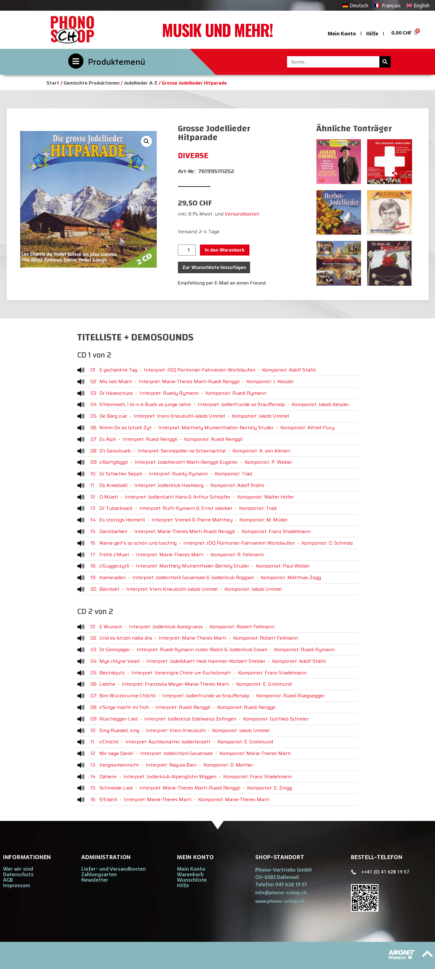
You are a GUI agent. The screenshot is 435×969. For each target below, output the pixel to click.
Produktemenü (116, 61)
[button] (146, 141)
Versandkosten (242, 214)
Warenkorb (190, 874)
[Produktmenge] (187, 250)
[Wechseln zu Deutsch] (355, 5)
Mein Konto (342, 34)
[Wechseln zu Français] (387, 5)
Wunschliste (192, 880)
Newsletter (94, 880)
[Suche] (385, 61)
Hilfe (372, 34)
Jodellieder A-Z (140, 83)
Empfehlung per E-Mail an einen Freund (222, 283)
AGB (8, 880)
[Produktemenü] (75, 61)
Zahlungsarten (99, 874)
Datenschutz (18, 874)
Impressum (16, 885)
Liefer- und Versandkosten (113, 869)
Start (52, 83)
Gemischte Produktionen (92, 83)
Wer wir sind (18, 869)
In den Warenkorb (225, 250)
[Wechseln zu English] (418, 5)
